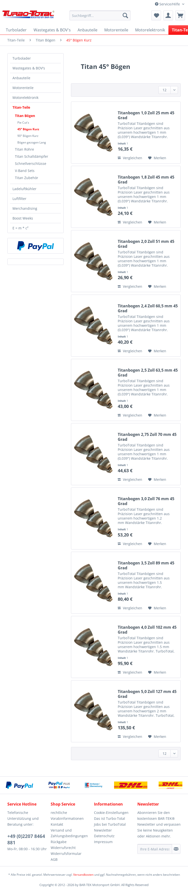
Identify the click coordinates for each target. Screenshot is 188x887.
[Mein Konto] (168, 15)
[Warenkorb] (180, 15)
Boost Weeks (22, 218)
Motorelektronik (25, 97)
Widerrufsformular (66, 853)
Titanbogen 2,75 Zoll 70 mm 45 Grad (147, 437)
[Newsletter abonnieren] (176, 849)
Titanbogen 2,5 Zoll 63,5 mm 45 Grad (148, 373)
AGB (54, 859)
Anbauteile (21, 78)
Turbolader (21, 58)
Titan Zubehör (26, 177)
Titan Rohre (24, 149)
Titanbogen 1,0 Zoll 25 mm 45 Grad (146, 115)
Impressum (103, 841)
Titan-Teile (21, 107)
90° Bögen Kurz (27, 136)
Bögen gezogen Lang (31, 142)
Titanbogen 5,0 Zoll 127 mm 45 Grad (147, 694)
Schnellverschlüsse (30, 163)
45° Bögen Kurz (28, 129)
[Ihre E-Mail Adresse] (154, 849)
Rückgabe (59, 841)
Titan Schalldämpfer (31, 156)
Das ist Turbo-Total (109, 818)
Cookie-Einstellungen (111, 812)
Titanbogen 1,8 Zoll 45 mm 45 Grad (146, 179)
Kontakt (57, 824)
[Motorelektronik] (150, 30)
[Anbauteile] (87, 30)
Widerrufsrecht (63, 847)
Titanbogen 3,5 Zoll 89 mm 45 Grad (146, 565)
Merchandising (24, 208)
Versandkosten (83, 875)
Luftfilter (19, 198)
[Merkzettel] (156, 15)
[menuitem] (100, 18)
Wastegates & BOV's (28, 68)
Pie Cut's (23, 122)
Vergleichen (130, 158)
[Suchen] (125, 15)
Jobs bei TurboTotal (110, 824)
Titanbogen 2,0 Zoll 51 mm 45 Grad (146, 244)
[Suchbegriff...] (100, 15)
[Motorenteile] (116, 30)
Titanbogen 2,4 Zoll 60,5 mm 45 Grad (148, 308)
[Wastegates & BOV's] (52, 30)
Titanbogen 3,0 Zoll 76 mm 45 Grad (146, 501)
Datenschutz (104, 836)
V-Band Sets (25, 170)
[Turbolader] (16, 30)
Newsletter (103, 830)
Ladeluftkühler (24, 188)
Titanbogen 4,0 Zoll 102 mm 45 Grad (147, 630)
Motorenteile (23, 87)
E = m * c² (20, 228)
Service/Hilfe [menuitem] (168, 4)
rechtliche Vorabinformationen (67, 815)
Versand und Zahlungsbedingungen (69, 833)
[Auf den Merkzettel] (157, 158)
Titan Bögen (25, 115)
